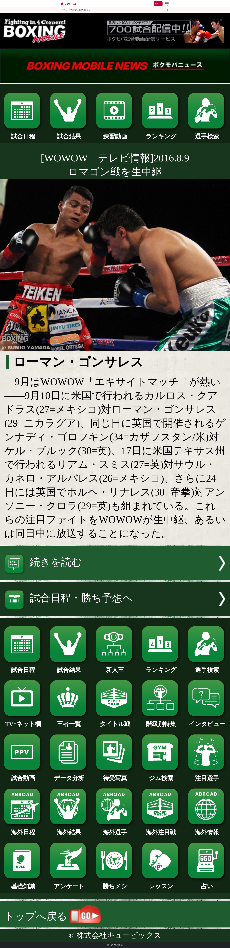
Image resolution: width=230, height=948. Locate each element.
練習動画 (115, 133)
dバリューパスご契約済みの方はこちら (76, 10)
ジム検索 (161, 775)
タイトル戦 (115, 721)
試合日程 (23, 133)
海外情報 (207, 829)
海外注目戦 (161, 829)
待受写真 (115, 775)
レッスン (161, 883)
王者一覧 (69, 721)
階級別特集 (161, 721)
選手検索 (207, 133)
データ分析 (69, 775)
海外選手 (115, 829)
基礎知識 (23, 883)
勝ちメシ (115, 883)
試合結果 (69, 133)
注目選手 (207, 775)
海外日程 (23, 829)
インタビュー (207, 721)
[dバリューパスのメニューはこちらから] (166, 4)
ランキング (161, 133)
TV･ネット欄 (23, 721)
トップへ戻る (52, 916)
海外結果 (69, 829)
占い (207, 883)
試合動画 (23, 775)
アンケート (69, 883)
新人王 (115, 667)
